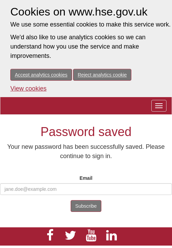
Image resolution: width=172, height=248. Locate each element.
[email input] (86, 189)
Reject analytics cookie (102, 75)
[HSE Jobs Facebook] (50, 238)
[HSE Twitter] (71, 238)
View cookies (28, 88)
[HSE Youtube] (91, 238)
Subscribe (86, 206)
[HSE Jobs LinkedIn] (112, 238)
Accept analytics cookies (41, 75)
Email (86, 178)
